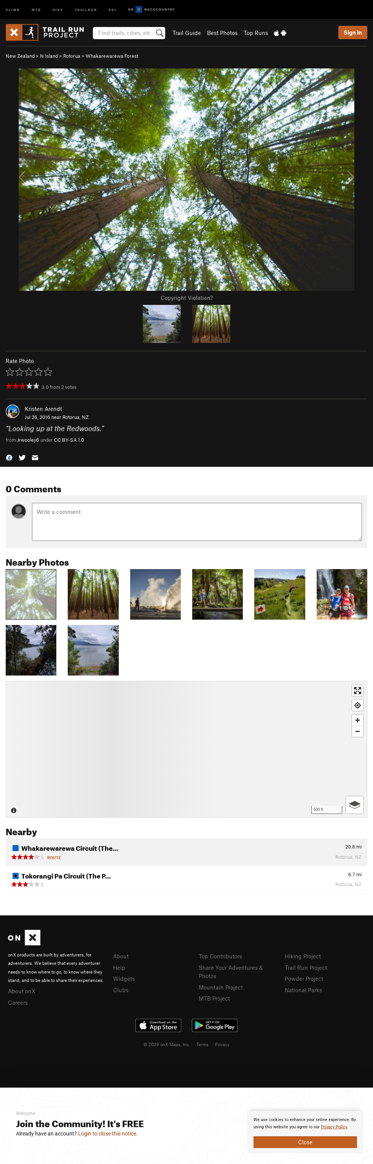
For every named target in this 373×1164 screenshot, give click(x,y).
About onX (21, 991)
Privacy (222, 1044)
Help (119, 967)
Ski (112, 9)
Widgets (124, 978)
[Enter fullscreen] (357, 690)
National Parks (303, 989)
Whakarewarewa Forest (112, 56)
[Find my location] (357, 705)
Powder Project (304, 978)
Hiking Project (303, 956)
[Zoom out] (357, 731)
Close (305, 1142)
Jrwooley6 (28, 440)
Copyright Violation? (187, 297)
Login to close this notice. (108, 1134)
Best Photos (222, 32)
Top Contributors (220, 956)
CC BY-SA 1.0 (69, 440)
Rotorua (71, 56)
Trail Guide (186, 32)
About (121, 956)
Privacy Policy (334, 1126)
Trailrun (86, 9)
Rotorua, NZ (75, 417)
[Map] (186, 749)
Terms (202, 1044)
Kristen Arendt (43, 408)
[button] (9, 457)
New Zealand (20, 56)
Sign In (353, 32)
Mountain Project (221, 987)
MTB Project (214, 998)
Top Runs (256, 32)
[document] (305, 1132)
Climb (13, 9)
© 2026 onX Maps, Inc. (166, 1044)
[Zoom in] (357, 720)
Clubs (120, 989)
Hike (58, 9)
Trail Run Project (306, 967)
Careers (18, 1002)
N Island (49, 56)
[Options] (354, 805)
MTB (36, 9)
